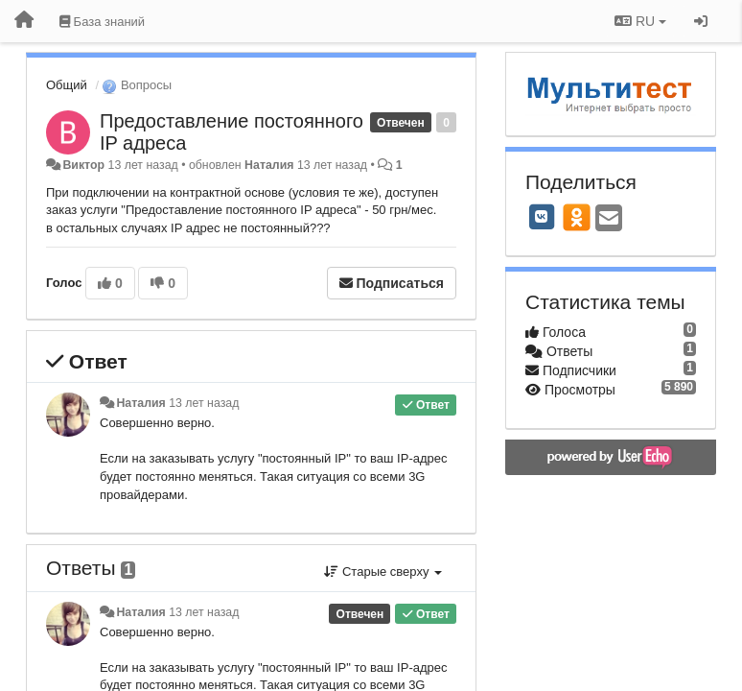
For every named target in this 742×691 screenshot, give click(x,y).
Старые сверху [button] (383, 571)
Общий (66, 85)
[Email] (608, 219)
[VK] (541, 217)
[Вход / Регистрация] (701, 21)
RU (640, 21)
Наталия (268, 165)
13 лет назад (204, 403)
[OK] (577, 217)
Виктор (83, 165)
